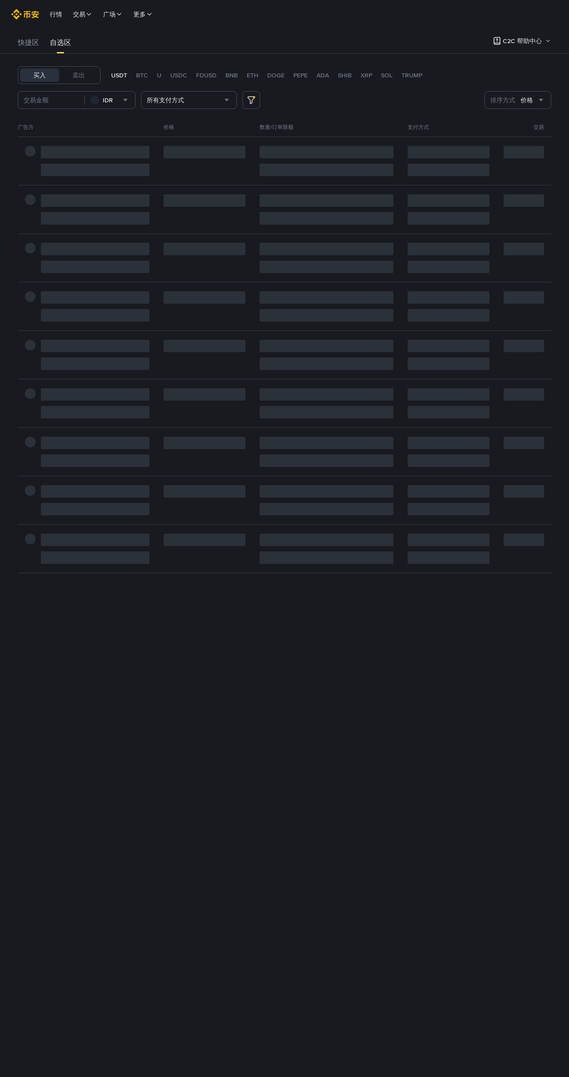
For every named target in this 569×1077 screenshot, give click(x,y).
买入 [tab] (39, 75)
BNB (231, 75)
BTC (142, 75)
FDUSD (206, 75)
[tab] (28, 42)
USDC (178, 75)
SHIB (345, 75)
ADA (323, 75)
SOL (387, 75)
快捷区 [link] (28, 42)
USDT (119, 75)
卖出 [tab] (78, 75)
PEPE (300, 75)
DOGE (275, 75)
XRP (366, 75)
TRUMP (411, 75)
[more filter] (251, 100)
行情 (56, 14)
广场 (113, 14)
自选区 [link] (60, 42)
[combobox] (123, 100)
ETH (252, 75)
